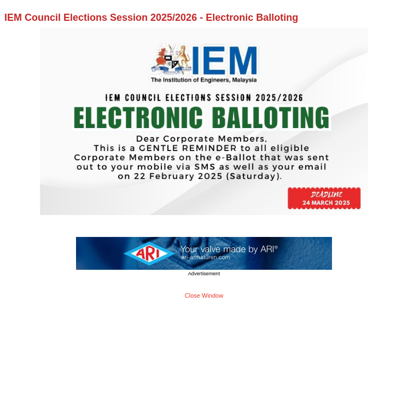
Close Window (204, 295)
